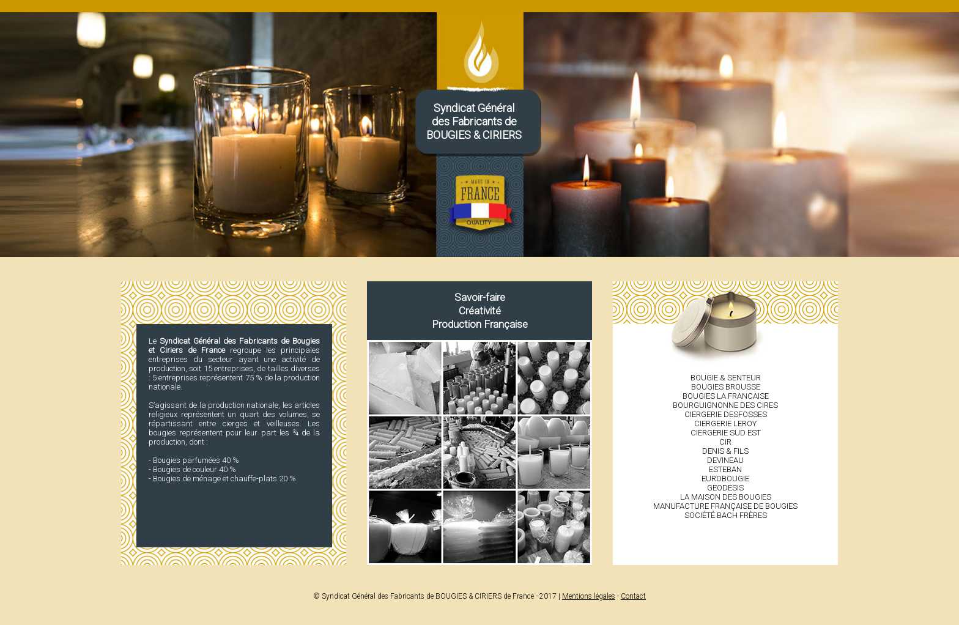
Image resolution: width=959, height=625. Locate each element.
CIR (725, 441)
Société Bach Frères (725, 515)
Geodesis (725, 487)
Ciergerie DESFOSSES (725, 414)
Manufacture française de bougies (725, 506)
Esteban (725, 469)
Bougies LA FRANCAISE (726, 396)
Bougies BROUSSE (725, 386)
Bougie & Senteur (726, 377)
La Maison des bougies (725, 496)
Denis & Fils (725, 451)
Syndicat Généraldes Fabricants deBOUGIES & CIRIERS (474, 121)
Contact (633, 596)
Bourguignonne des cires (725, 405)
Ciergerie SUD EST (726, 432)
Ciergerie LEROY (725, 423)
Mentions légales (588, 596)
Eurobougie (725, 478)
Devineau (725, 460)
